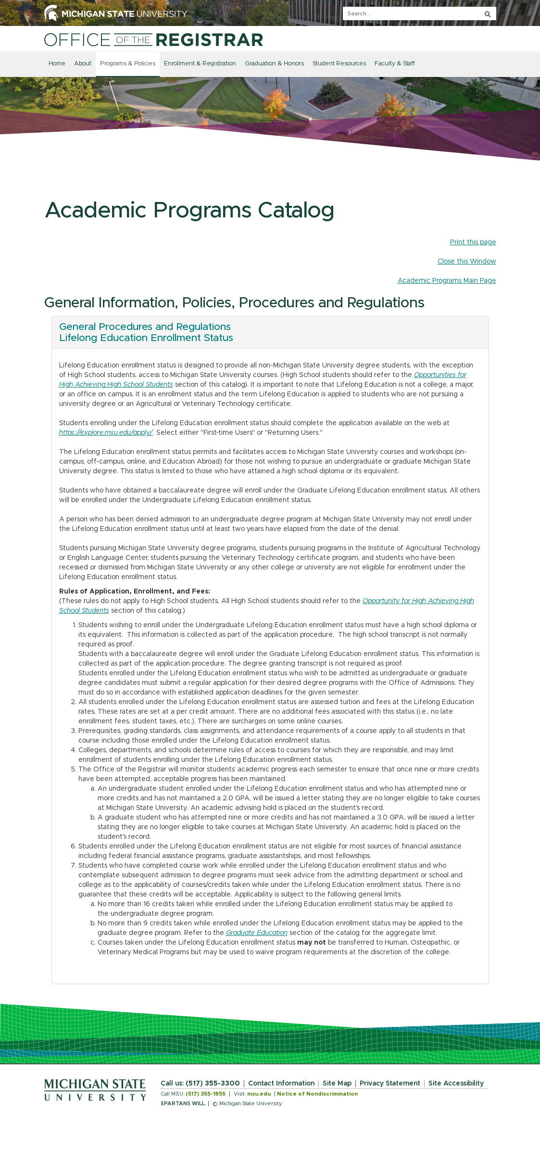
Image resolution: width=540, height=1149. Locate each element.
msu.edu (259, 1094)
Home (57, 64)
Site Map (337, 1083)
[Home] (153, 39)
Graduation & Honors (274, 64)
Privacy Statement (390, 1083)
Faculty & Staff (395, 64)
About (82, 64)
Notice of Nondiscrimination (317, 1094)
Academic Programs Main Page (447, 281)
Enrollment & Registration (200, 64)
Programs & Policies (127, 64)
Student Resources (339, 64)
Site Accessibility (456, 1083)
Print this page (473, 242)
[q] (419, 13)
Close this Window (467, 261)
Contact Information (281, 1083)
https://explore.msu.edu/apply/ (106, 432)
